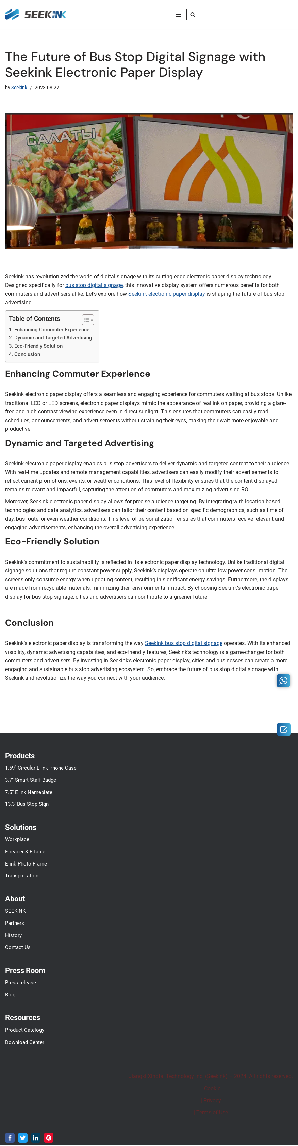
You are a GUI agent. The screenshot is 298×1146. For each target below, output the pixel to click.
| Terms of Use (211, 1113)
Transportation (21, 877)
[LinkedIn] (35, 1138)
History (13, 936)
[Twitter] (23, 1138)
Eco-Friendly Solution (38, 346)
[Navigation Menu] (179, 14)
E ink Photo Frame (26, 864)
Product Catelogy (24, 1031)
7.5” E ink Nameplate (28, 793)
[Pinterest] (48, 1138)
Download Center (24, 1043)
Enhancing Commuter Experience (51, 330)
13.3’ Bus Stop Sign (27, 805)
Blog (10, 996)
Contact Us (18, 948)
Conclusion (27, 354)
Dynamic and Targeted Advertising (53, 338)
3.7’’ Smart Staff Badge (30, 781)
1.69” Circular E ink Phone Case (41, 769)
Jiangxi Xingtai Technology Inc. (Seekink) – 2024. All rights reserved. (211, 1077)
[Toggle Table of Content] (84, 320)
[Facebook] (10, 1138)
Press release (20, 983)
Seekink (19, 88)
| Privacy (211, 1101)
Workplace (17, 840)
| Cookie (210, 1089)
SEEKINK (15, 912)
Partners (14, 924)
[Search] (192, 14)
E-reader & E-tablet (26, 853)
